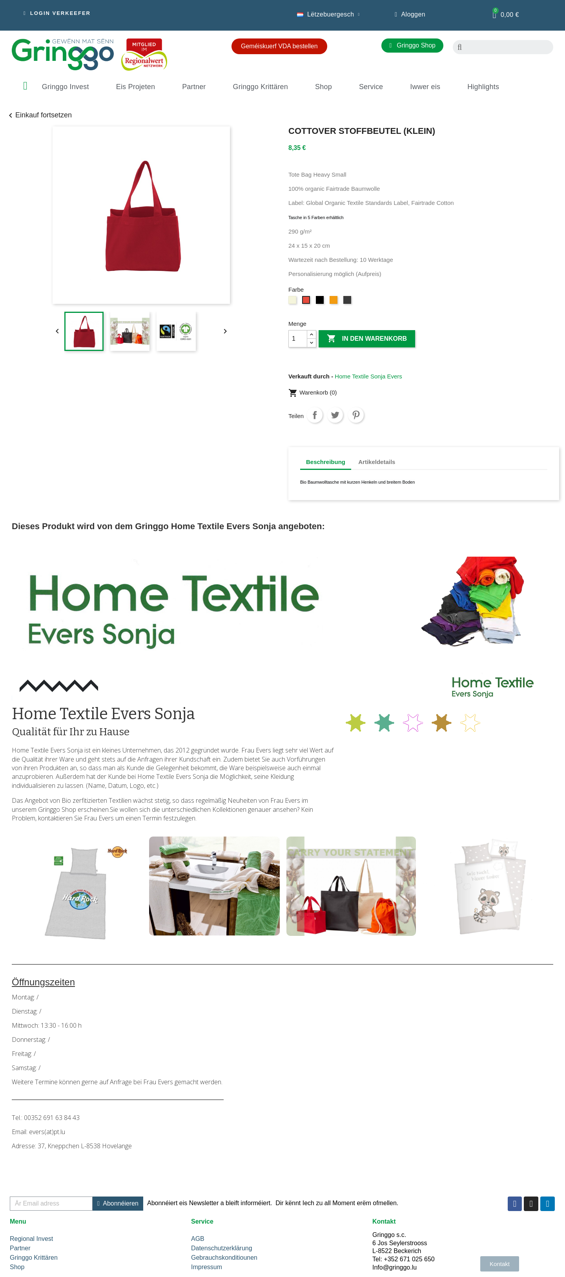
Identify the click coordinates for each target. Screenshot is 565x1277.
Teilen (315, 415)
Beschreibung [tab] (325, 462)
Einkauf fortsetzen (39, 115)
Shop (323, 87)
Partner (194, 87)
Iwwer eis (425, 87)
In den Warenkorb (367, 339)
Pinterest (356, 415)
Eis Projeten (135, 87)
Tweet (335, 415)
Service (371, 87)
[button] (57, 13)
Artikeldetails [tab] (376, 462)
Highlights (483, 87)
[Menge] (297, 338)
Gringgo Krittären (260, 87)
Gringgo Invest (65, 87)
